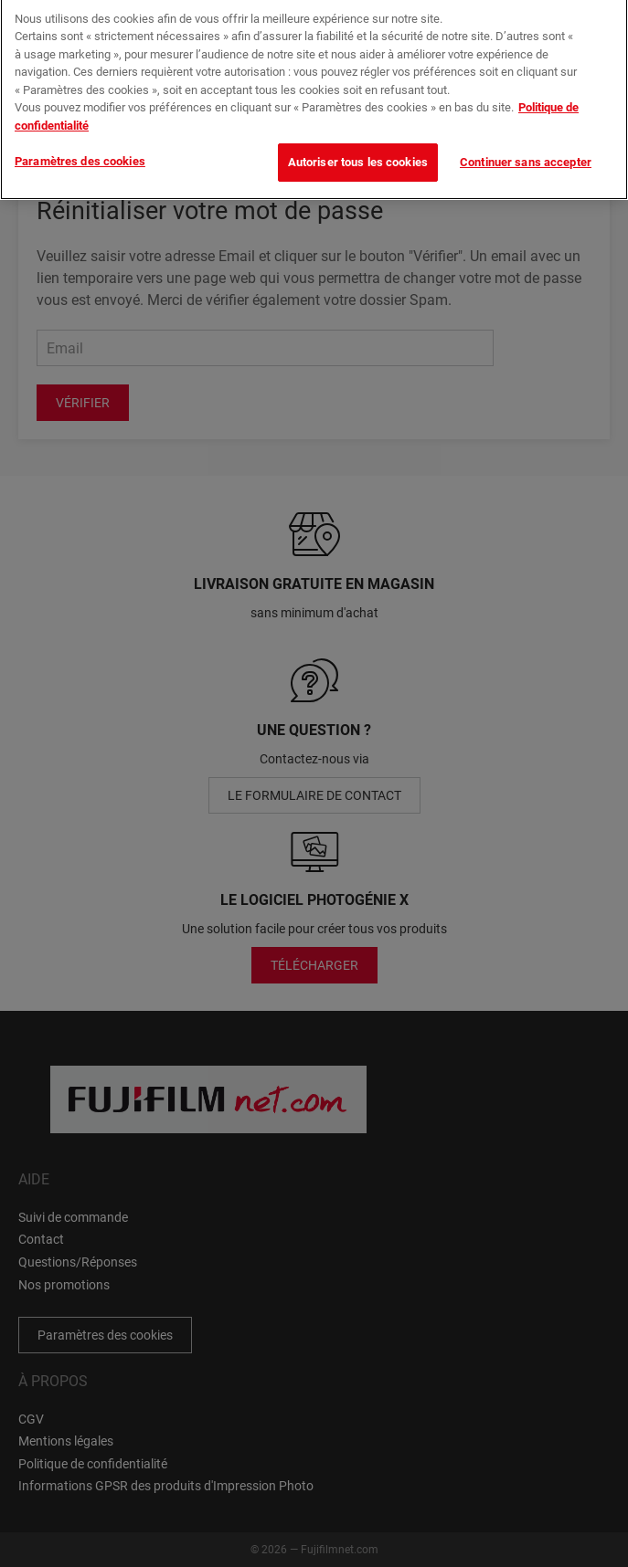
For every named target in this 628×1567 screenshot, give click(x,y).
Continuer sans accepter (525, 156)
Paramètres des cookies (80, 155)
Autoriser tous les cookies (358, 156)
